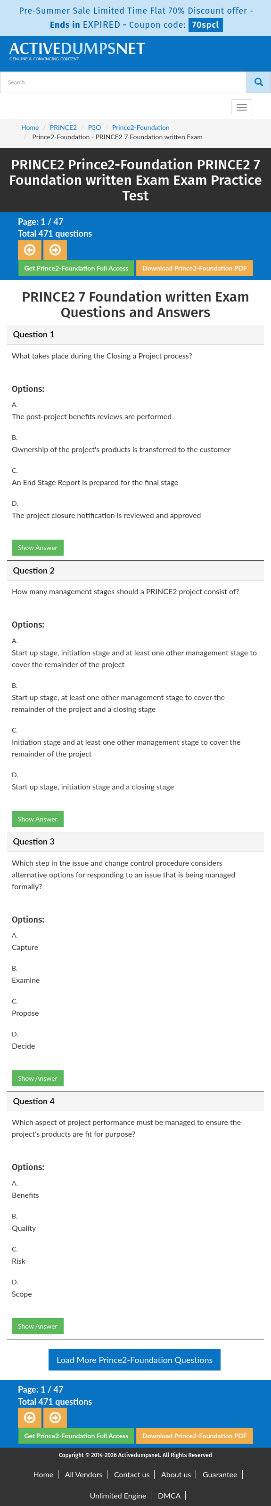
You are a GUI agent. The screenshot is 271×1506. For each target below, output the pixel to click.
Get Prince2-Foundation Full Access (77, 268)
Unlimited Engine (118, 1495)
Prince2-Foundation (141, 127)
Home (30, 127)
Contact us (131, 1474)
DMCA (169, 1495)
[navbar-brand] (19, 104)
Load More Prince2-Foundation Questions (135, 1360)
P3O (94, 127)
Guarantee (220, 1474)
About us (176, 1474)
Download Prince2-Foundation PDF (194, 268)
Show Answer (37, 547)
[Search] (258, 82)
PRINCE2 (63, 127)
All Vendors (84, 1474)
